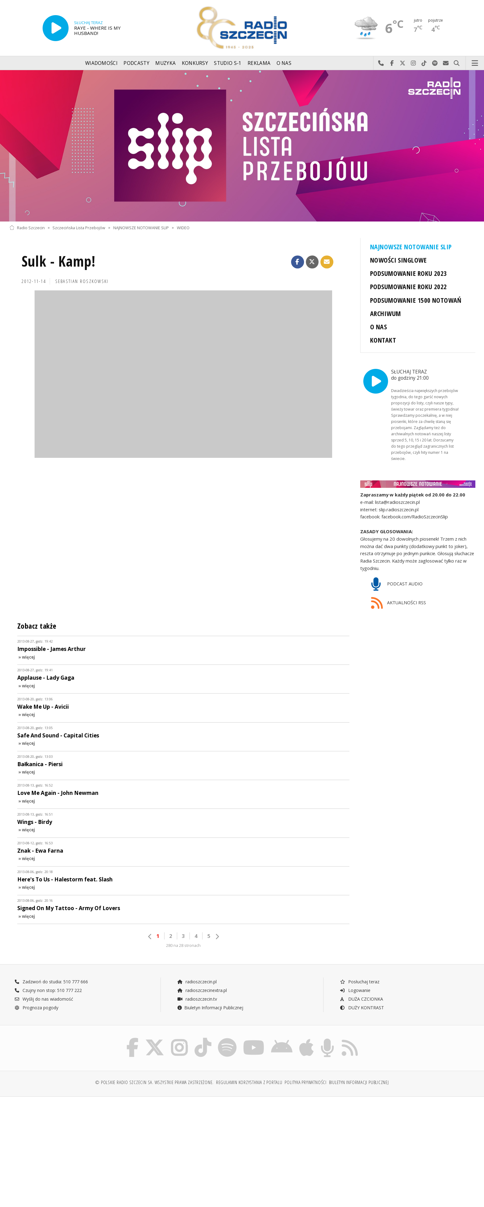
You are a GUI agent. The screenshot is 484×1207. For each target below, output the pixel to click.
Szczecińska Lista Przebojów (78, 227)
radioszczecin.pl (197, 982)
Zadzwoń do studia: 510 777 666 (51, 982)
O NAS (378, 326)
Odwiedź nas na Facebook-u (391, 63)
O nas (284, 63)
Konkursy (195, 63)
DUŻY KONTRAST (362, 1008)
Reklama (259, 63)
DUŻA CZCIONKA (361, 999)
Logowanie (355, 990)
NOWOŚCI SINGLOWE (398, 259)
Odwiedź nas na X (402, 63)
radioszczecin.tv (197, 999)
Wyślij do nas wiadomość (445, 63)
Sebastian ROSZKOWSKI (82, 281)
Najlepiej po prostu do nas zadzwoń (381, 63)
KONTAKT (383, 340)
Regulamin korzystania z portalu (249, 1082)
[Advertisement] (66, 1148)
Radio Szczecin (27, 227)
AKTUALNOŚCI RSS (398, 603)
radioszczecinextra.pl (202, 990)
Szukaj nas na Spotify (435, 63)
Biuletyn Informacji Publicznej (210, 1008)
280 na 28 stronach (183, 945)
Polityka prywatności (305, 1082)
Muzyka (165, 63)
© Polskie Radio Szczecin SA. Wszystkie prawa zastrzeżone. (154, 1082)
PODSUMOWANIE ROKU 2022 (408, 286)
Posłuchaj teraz (359, 982)
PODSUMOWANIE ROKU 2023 (408, 273)
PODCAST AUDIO (397, 584)
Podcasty (136, 63)
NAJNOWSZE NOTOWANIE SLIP (141, 227)
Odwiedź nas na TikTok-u (424, 63)
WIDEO (183, 227)
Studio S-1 (227, 63)
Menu (475, 63)
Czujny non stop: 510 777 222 (48, 990)
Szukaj (456, 63)
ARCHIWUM (385, 313)
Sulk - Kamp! (59, 261)
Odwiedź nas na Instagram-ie (413, 63)
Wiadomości (101, 63)
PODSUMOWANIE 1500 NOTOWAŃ (415, 300)
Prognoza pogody (36, 1008)
